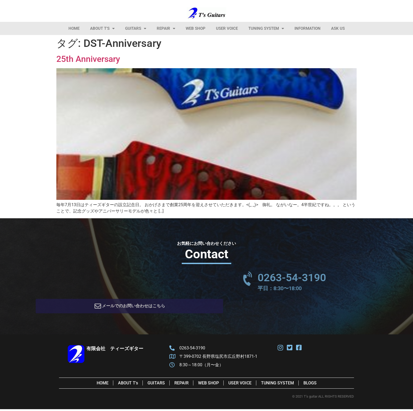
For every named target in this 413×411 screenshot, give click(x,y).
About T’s (102, 28)
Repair (166, 28)
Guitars (135, 28)
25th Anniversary (88, 59)
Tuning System (266, 28)
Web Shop (195, 28)
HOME (74, 28)
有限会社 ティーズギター (114, 350)
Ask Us (338, 28)
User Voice (227, 28)
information (307, 28)
